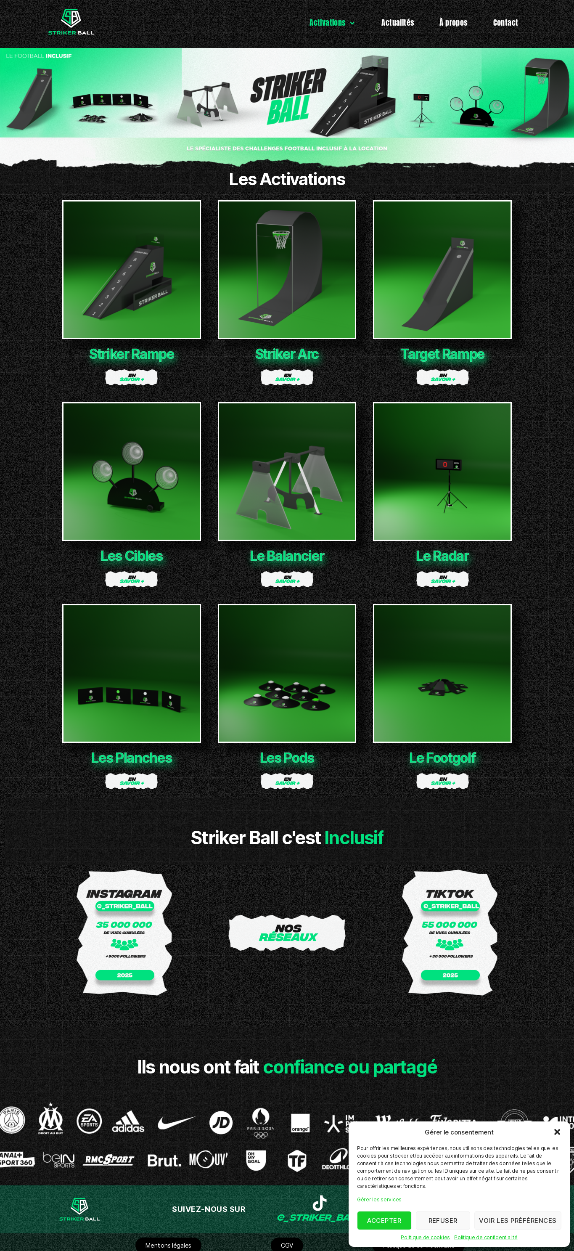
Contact (505, 22)
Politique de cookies (425, 1237)
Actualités (397, 22)
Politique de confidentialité (485, 1237)
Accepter (384, 1220)
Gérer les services (379, 1199)
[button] (557, 1132)
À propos (453, 22)
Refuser (443, 1220)
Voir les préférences (518, 1220)
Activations (332, 22)
